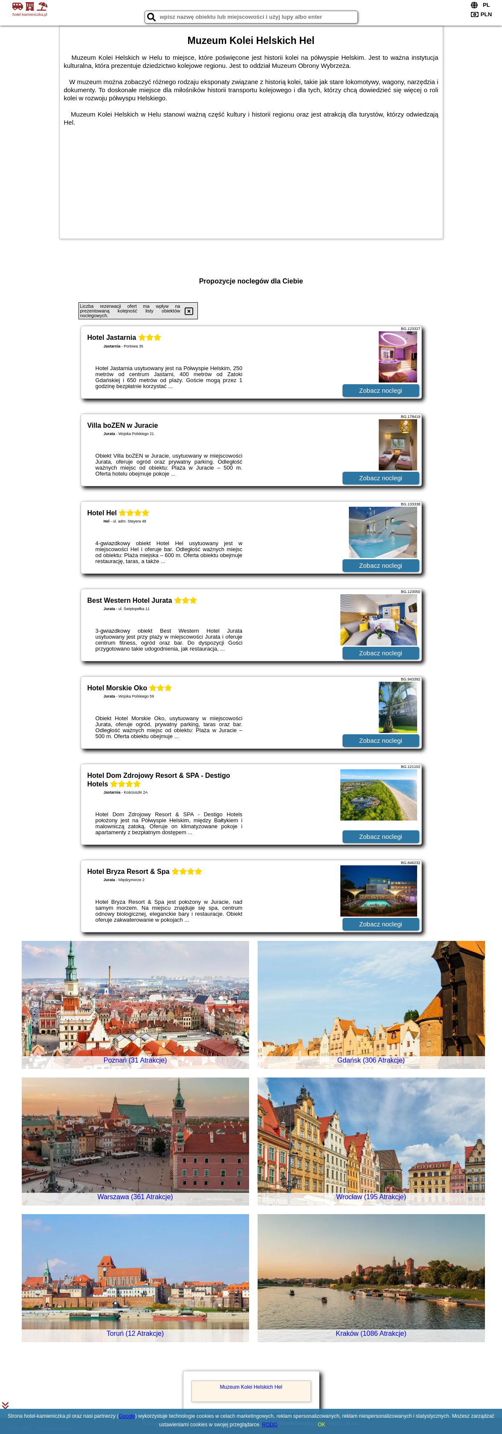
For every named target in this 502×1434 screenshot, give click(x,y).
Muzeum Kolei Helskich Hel (251, 1387)
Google (127, 1416)
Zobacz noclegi (380, 390)
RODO (270, 1425)
